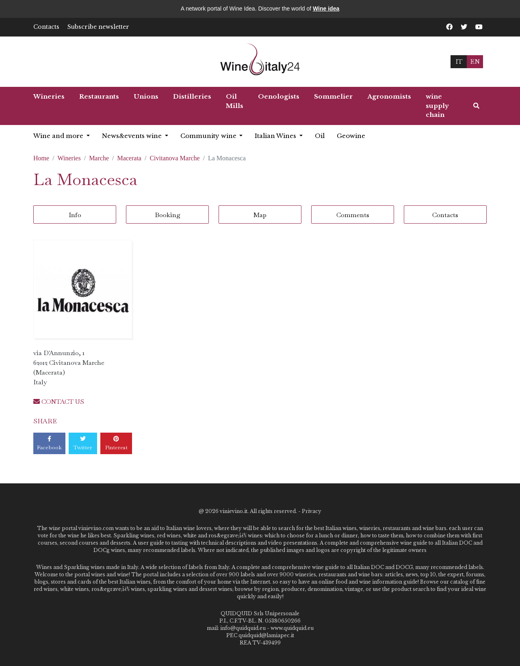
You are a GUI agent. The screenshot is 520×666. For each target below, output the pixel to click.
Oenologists (278, 96)
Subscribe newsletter (98, 26)
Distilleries (192, 96)
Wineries (49, 96)
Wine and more (59, 136)
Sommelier (333, 96)
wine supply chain (437, 106)
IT (458, 61)
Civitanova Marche (174, 158)
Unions (146, 96)
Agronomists (389, 96)
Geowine (351, 136)
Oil (320, 136)
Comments (352, 215)
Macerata (129, 158)
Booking (167, 215)
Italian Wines (276, 136)
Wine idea (326, 8)
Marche (99, 158)
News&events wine (132, 136)
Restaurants (99, 96)
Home (41, 158)
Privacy (311, 511)
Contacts (46, 26)
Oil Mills (234, 101)
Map (260, 215)
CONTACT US (58, 401)
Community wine (209, 136)
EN (475, 61)
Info (75, 215)
